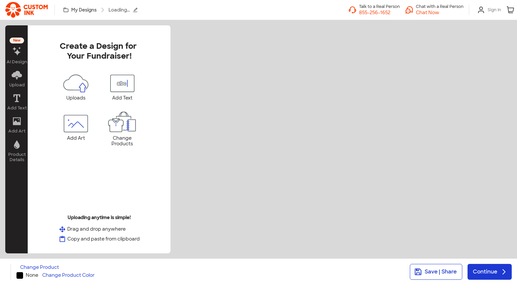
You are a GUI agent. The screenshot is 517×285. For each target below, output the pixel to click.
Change (39, 267)
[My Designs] (80, 10)
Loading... (123, 10)
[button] (440, 12)
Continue (490, 272)
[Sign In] (489, 9)
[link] (26, 10)
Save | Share (435, 272)
